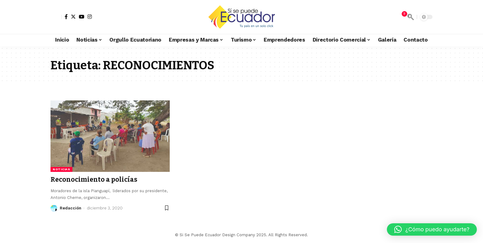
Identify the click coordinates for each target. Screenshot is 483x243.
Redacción (70, 208)
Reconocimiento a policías (94, 180)
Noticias (61, 169)
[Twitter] (73, 16)
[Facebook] (66, 16)
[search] (411, 17)
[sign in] (56, 17)
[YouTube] (81, 16)
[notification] (401, 17)
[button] (432, 229)
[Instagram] (89, 16)
